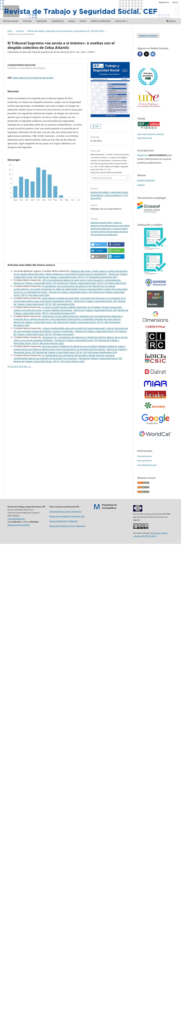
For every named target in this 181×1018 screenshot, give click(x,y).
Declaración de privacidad (18, 525)
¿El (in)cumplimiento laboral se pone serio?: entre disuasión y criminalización (81, 280)
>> (30, 366)
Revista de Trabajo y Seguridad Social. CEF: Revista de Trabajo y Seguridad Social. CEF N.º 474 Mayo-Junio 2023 (70, 333)
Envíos (83, 21)
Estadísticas (58, 21)
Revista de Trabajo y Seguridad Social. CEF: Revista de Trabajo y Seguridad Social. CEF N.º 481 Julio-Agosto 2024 (69, 303)
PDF (97, 126)
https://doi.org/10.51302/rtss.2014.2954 (33, 77)
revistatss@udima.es (16, 518)
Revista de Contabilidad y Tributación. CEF (66, 516)
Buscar (171, 21)
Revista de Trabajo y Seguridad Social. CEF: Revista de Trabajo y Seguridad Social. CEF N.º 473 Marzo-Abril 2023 (70, 283)
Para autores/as (144, 460)
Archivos (27, 21)
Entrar (175, 2)
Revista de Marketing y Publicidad (63, 521)
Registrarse (164, 2)
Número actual (10, 21)
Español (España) (146, 180)
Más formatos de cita (102, 177)
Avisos (71, 21)
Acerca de (120, 21)
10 (25, 366)
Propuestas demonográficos (109, 506)
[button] (99, 244)
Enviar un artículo (148, 35)
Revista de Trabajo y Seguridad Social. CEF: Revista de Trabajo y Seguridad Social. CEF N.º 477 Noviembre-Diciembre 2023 (70, 275)
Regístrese (142, 155)
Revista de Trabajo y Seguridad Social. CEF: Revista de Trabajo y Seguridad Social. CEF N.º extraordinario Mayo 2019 (71, 312)
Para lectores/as (144, 456)
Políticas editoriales (101, 21)
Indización (41, 21)
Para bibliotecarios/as (147, 465)
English (141, 185)
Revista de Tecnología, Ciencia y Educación (67, 526)
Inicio (10, 31)
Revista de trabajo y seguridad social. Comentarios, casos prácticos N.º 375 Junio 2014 (66, 31)
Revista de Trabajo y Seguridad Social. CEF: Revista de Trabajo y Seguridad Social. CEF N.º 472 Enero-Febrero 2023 (68, 360)
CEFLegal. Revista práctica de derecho (65, 511)
